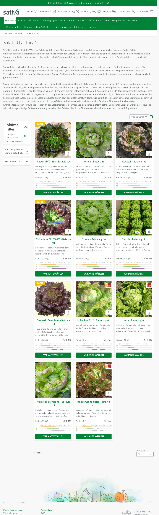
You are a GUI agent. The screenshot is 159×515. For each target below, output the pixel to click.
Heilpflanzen (124, 20)
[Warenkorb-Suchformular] (29, 11)
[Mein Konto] (126, 11)
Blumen (34, 20)
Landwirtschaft (88, 20)
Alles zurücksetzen (15, 145)
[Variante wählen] (53, 195)
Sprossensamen (67, 26)
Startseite (7, 33)
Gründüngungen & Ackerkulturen (60, 20)
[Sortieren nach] (138, 120)
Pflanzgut (84, 26)
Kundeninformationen (13, 513)
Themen (98, 26)
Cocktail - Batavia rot (134, 164)
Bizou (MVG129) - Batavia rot (53, 164)
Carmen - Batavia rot (93, 164)
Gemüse (9, 20)
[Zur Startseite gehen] (13, 11)
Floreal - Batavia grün (94, 242)
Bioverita (139, 20)
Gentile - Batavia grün (134, 242)
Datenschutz (47, 513)
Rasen (104, 20)
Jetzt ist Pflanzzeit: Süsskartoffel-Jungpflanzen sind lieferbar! (78, 3)
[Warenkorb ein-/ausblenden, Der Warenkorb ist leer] (145, 11)
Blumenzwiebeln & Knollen (40, 26)
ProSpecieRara (14, 26)
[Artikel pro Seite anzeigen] (144, 457)
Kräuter (23, 20)
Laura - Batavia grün (134, 323)
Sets (112, 20)
